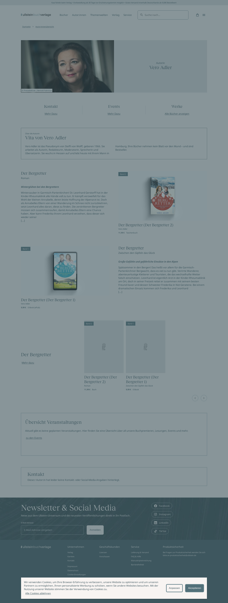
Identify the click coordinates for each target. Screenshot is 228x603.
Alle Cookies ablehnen (38, 593)
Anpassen (174, 588)
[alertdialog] (114, 588)
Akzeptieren (194, 588)
